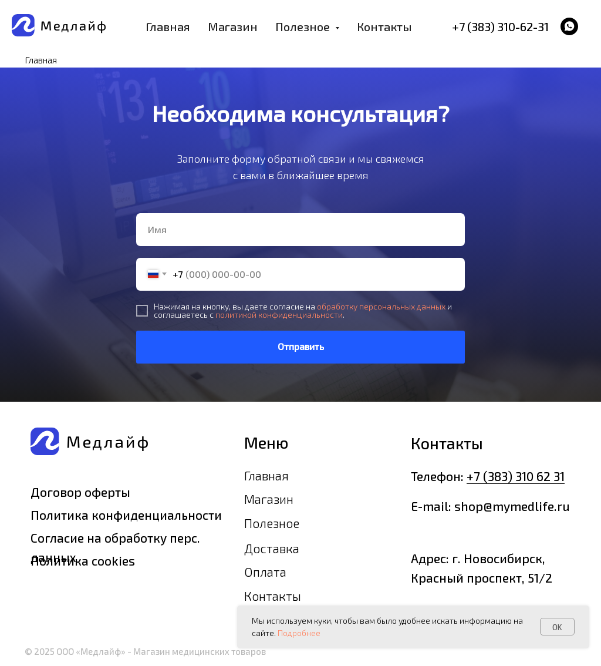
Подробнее (299, 633)
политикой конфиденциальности (279, 314)
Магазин (233, 26)
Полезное (271, 523)
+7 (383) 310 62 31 (516, 476)
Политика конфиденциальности (126, 514)
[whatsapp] (569, 26)
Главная (168, 26)
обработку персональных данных (381, 306)
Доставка (271, 548)
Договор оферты (80, 492)
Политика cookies (83, 560)
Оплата (265, 571)
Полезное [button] (303, 26)
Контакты (384, 26)
